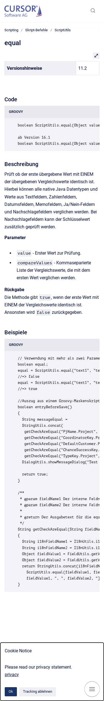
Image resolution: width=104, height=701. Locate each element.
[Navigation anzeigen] (92, 689)
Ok (11, 691)
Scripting (11, 30)
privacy (12, 674)
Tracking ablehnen (37, 691)
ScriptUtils (63, 30)
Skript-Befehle (36, 30)
